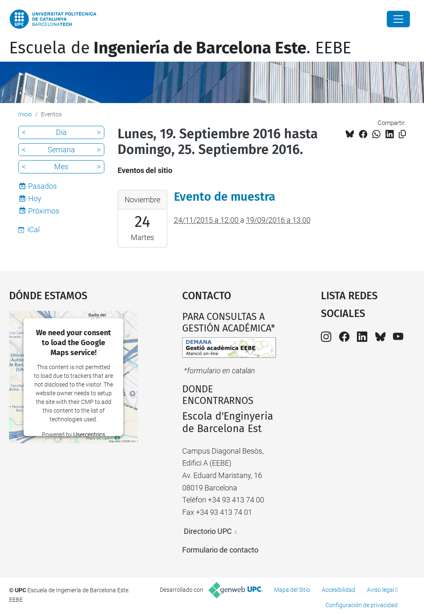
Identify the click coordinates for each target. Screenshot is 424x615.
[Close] (398, 19)
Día (61, 132)
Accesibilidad (338, 589)
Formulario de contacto (220, 549)
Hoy (34, 198)
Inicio (25, 114)
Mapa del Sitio (292, 589)
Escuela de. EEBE (180, 48)
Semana (61, 149)
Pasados (42, 186)
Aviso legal (380, 589)
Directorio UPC (208, 531)
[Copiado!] (402, 134)
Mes (61, 166)
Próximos (43, 211)
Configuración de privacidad (361, 605)
